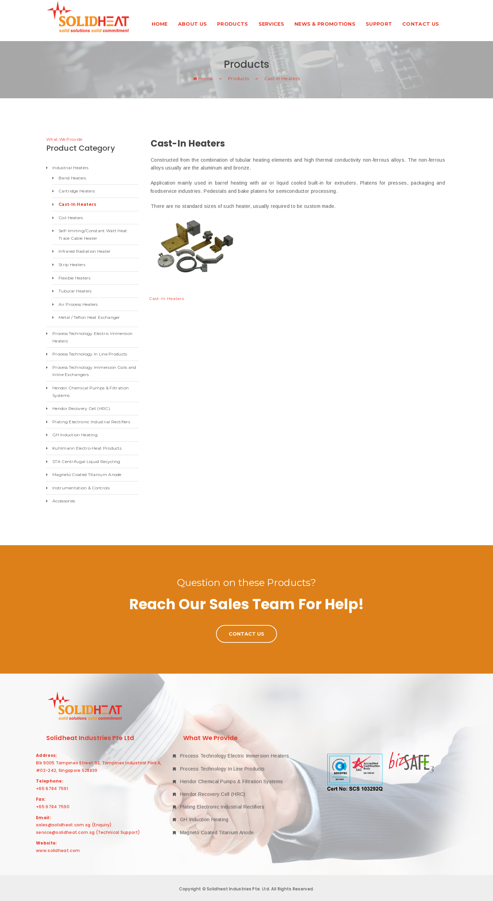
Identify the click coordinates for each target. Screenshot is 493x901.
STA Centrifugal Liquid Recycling (86, 461)
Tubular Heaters (75, 290)
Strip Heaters (72, 264)
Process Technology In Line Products (89, 353)
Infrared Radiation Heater (85, 251)
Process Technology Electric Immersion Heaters (92, 337)
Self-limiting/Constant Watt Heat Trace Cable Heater (93, 234)
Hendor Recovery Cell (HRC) (81, 408)
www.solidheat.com (58, 850)
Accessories (63, 500)
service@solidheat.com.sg (65, 832)
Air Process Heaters (78, 304)
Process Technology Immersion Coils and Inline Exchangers (94, 371)
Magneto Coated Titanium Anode (87, 474)
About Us (192, 24)
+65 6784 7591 (52, 788)
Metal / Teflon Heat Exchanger (89, 317)
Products (232, 24)
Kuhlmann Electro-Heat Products (87, 448)
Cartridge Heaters (77, 190)
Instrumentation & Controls (81, 487)
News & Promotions (324, 24)
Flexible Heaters (74, 277)
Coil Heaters (71, 217)
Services (271, 24)
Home (160, 24)
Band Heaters (72, 177)
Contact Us (420, 24)
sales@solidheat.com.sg (63, 825)
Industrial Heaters (70, 167)
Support (379, 24)
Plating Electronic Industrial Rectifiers (91, 421)
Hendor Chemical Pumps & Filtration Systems (90, 391)
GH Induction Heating (75, 434)
